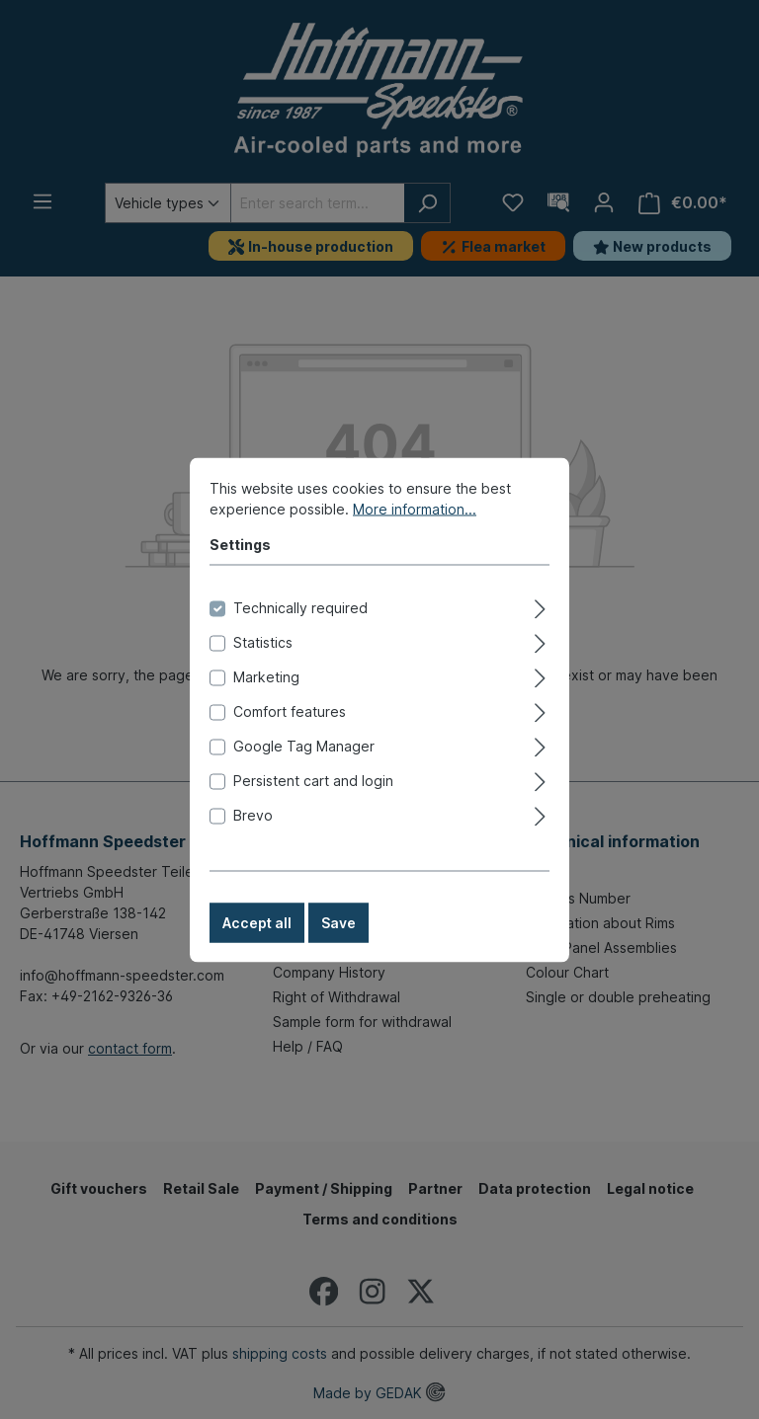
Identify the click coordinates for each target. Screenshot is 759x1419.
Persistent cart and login (313, 800)
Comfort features (289, 731)
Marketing (266, 696)
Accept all (257, 942)
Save (338, 942)
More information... (414, 528)
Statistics (263, 662)
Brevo (253, 835)
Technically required (300, 627)
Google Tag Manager (304, 765)
